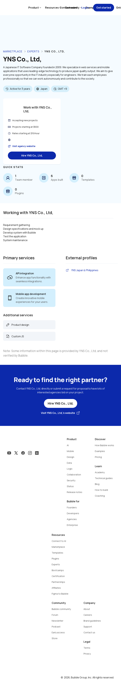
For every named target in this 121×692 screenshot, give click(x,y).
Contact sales (68, 7)
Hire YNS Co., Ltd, (32, 155)
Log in (85, 7)
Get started (103, 7)
